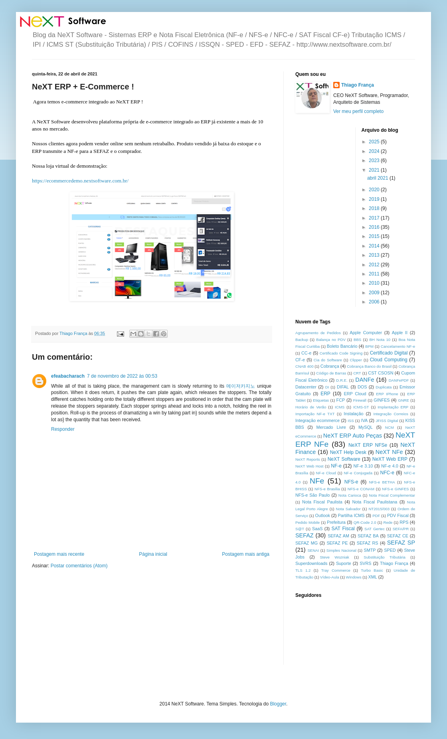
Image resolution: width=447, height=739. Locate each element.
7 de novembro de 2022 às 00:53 (122, 376)
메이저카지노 (240, 386)
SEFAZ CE (397, 535)
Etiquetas (321, 400)
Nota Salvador (348, 509)
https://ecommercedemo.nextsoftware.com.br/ (80, 181)
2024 (375, 151)
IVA (364, 420)
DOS (362, 386)
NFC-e (387, 472)
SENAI (313, 550)
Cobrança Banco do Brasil (369, 366)
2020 (375, 189)
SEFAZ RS (367, 543)
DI (327, 387)
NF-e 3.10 (363, 466)
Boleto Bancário (342, 346)
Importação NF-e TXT (314, 414)
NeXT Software (344, 459)
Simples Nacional (341, 550)
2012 (375, 264)
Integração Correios (391, 414)
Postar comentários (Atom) (79, 566)
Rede (388, 522)
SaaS (317, 528)
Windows (354, 577)
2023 (375, 160)
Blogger (278, 704)
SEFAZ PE (337, 543)
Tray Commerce (335, 570)
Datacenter (305, 386)
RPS (404, 522)
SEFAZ (304, 535)
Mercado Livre (331, 427)
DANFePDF (399, 380)
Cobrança (329, 366)
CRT (357, 373)
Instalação (353, 413)
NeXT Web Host (309, 466)
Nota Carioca (349, 495)
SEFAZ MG (306, 543)
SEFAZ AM (338, 535)
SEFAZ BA (368, 535)
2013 (375, 255)
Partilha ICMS (351, 515)
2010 (375, 283)
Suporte (343, 563)
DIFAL (343, 386)
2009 (375, 292)
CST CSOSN (380, 372)
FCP (340, 400)
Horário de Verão (310, 407)
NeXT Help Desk (348, 452)
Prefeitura (336, 522)
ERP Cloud (355, 393)
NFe (317, 481)
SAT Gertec (374, 529)
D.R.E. (341, 380)
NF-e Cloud (326, 473)
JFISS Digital (387, 420)
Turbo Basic (372, 570)
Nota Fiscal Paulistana (374, 501)
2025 (375, 142)
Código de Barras (331, 373)
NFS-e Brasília (327, 489)
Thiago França (357, 85)
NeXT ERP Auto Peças (352, 435)
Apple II (399, 332)
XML (372, 577)
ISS (351, 420)
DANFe (364, 379)
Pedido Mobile (307, 522)
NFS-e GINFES (395, 489)
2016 (375, 227)
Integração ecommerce (317, 420)
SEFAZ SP (401, 542)
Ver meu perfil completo (358, 111)
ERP (325, 393)
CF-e (300, 359)
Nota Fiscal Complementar (392, 495)
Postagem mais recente (59, 554)
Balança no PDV (331, 339)
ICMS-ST (361, 407)
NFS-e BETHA (382, 482)
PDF (376, 515)
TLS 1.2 (303, 570)
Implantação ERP (393, 407)
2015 (375, 236)
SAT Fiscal (342, 528)
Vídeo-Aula (329, 577)
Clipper (356, 360)
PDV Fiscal (398, 515)
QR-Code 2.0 (365, 522)
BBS (357, 339)
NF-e (336, 466)
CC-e (306, 353)
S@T (299, 529)
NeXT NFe (389, 452)
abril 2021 (378, 178)
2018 (375, 208)
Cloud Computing (388, 360)
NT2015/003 (379, 509)
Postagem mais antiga (245, 554)
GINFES (382, 400)
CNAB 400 (304, 366)
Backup (301, 339)
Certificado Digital (389, 353)
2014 (375, 246)
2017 (375, 218)
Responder (63, 429)
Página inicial (153, 554)
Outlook (322, 515)
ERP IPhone (387, 394)
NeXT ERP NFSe (367, 445)
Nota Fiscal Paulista (322, 501)
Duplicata (384, 387)
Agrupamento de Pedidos (318, 333)
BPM (369, 346)
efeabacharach (68, 376)
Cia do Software (328, 360)
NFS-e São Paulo (312, 495)
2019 (375, 199)
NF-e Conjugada (358, 473)
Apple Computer (366, 332)
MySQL (365, 427)
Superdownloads (311, 563)
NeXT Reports (307, 459)
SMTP (370, 550)
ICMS (339, 407)
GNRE (403, 400)
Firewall (359, 400)
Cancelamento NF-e (398, 346)
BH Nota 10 (379, 339)
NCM (389, 427)
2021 (375, 170)
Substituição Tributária (384, 557)
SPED (390, 550)
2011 (375, 274)
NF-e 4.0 (389, 466)
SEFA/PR (401, 529)
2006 (375, 302)
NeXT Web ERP (389, 459)
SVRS (365, 563)
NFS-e (351, 482)
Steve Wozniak (334, 557)
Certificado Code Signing (341, 353)
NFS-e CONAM (361, 489)
